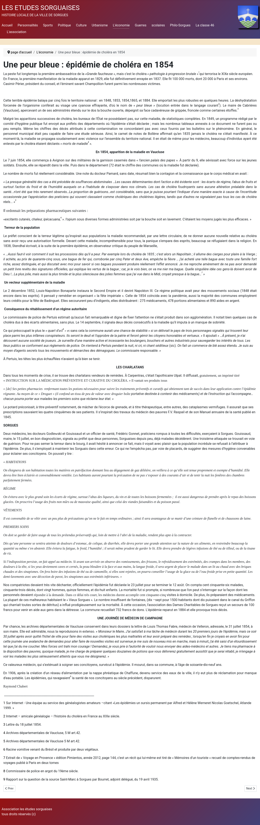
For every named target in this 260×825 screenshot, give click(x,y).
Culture (81, 25)
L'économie (121, 25)
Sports (48, 25)
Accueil (7, 25)
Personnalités (28, 25)
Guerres (140, 25)
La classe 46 (205, 25)
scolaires (158, 25)
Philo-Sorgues (180, 25)
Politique (64, 25)
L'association (16, 32)
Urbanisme (100, 25)
